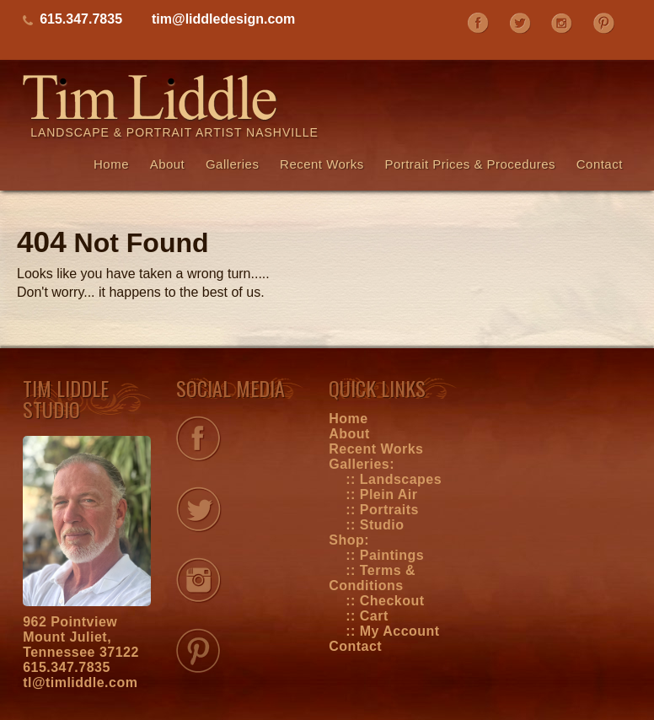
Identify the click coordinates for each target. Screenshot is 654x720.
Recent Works (322, 164)
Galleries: (361, 464)
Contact (599, 164)
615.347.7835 (66, 667)
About (167, 164)
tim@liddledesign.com (223, 19)
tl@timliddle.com (80, 682)
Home (111, 164)
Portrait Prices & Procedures (469, 164)
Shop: (349, 540)
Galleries (233, 164)
